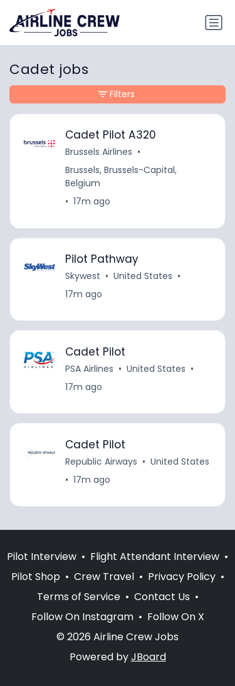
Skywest (82, 276)
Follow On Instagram (82, 616)
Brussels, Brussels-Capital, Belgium (121, 176)
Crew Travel (104, 576)
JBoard (148, 657)
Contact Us (162, 596)
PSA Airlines (89, 368)
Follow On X (175, 616)
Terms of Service (78, 596)
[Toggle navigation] (214, 22)
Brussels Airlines (98, 151)
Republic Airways (101, 461)
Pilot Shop (35, 576)
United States (142, 276)
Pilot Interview (41, 556)
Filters (116, 94)
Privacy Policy (182, 576)
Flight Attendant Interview (154, 556)
